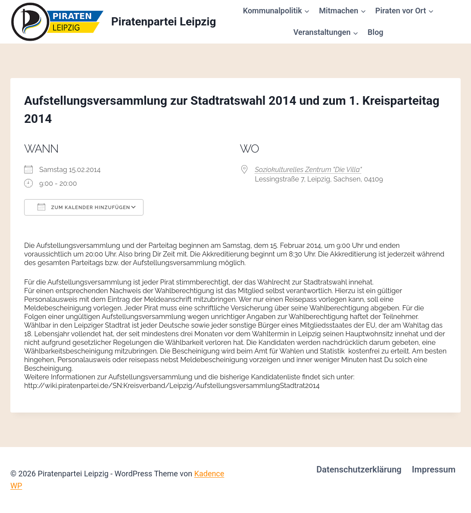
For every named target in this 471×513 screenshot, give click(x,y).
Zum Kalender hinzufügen (83, 207)
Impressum (433, 469)
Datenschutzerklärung (359, 469)
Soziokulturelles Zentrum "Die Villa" (308, 170)
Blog (376, 32)
